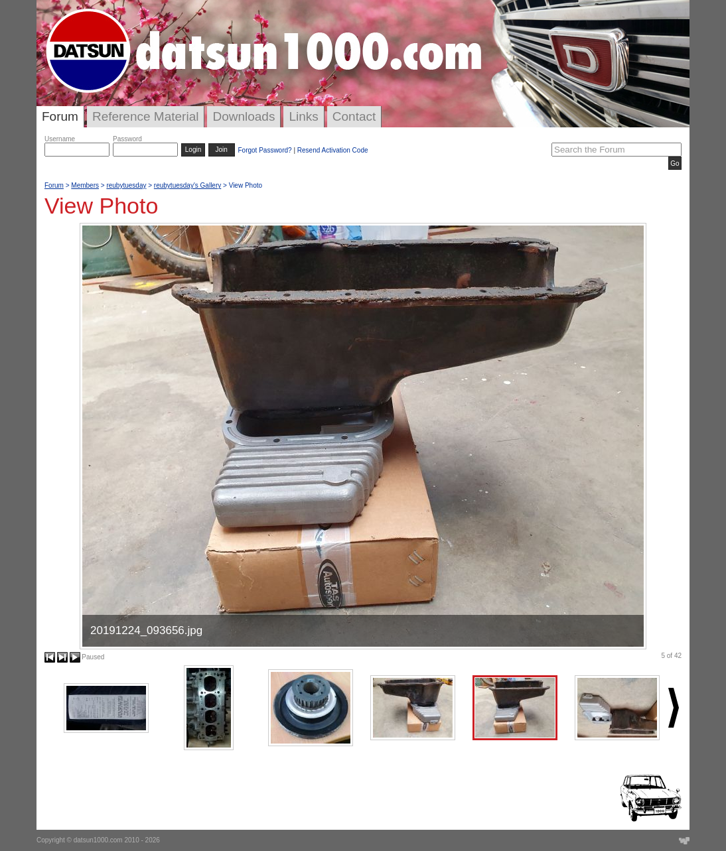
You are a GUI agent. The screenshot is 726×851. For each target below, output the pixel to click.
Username (59, 139)
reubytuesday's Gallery (187, 185)
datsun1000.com (98, 840)
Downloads (243, 116)
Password (127, 139)
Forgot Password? (264, 150)
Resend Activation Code (332, 150)
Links (303, 116)
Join (222, 149)
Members (85, 185)
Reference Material (145, 116)
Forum (60, 116)
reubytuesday (126, 185)
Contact (354, 116)
